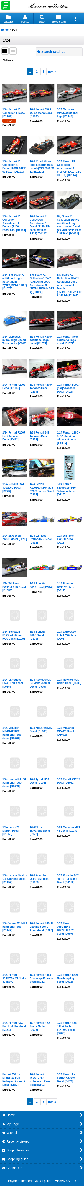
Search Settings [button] (51, 51)
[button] (5, 5)
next (52, 71)
